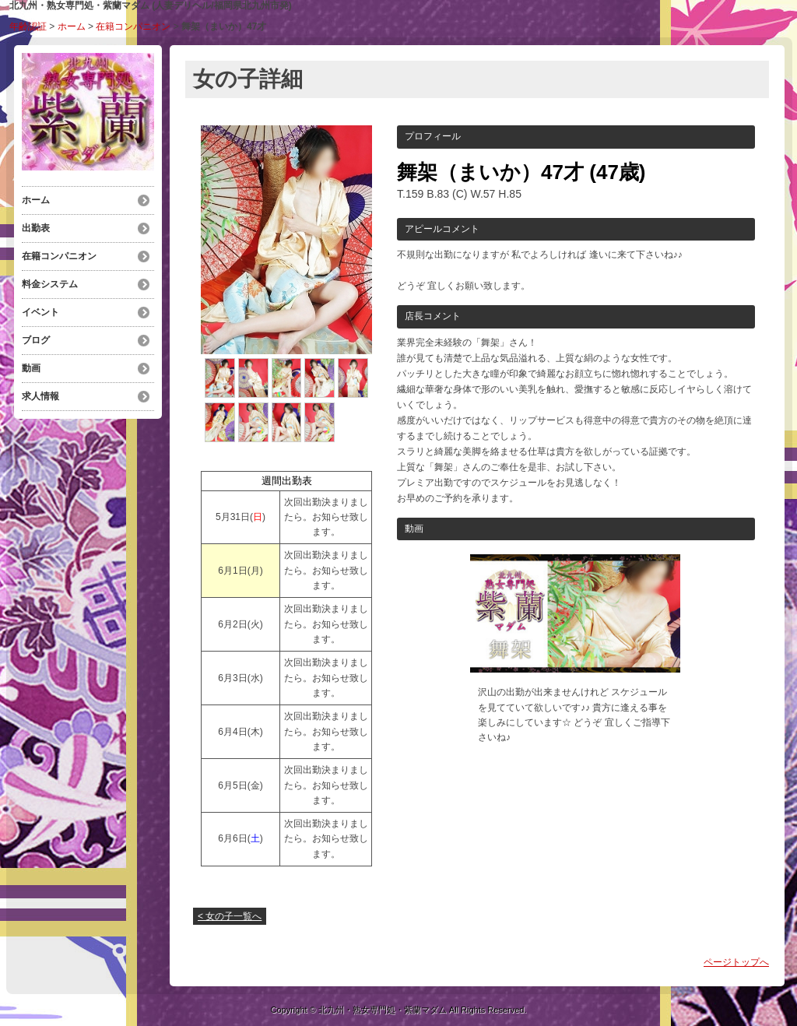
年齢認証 (28, 26)
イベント (40, 312)
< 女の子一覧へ (230, 916)
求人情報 (40, 396)
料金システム (50, 284)
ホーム (72, 26)
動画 (31, 368)
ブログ (36, 340)
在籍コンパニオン (133, 26)
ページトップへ (736, 962)
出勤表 (36, 228)
